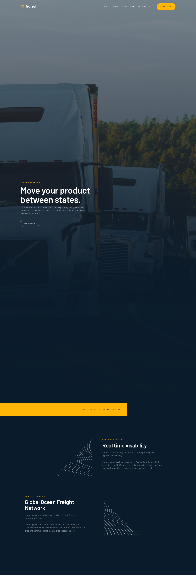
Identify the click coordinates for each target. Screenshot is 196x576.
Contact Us (166, 6)
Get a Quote (28, 223)
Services (97, 409)
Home (85, 409)
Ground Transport (114, 409)
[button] (128, 6)
